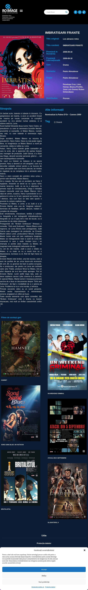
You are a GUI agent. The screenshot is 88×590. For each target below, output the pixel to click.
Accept (44, 569)
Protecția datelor (50, 587)
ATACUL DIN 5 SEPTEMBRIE (57, 458)
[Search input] (55, 12)
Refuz (44, 576)
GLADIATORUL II (53, 522)
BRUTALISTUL (6, 509)
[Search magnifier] (66, 12)
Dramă (59, 122)
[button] (84, 550)
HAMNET (4, 380)
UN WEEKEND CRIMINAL (56, 393)
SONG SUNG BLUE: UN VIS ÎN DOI (12, 444)
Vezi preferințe (44, 582)
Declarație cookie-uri (38, 587)
